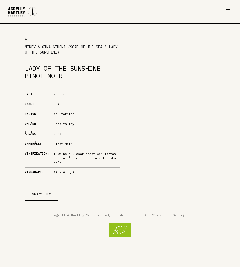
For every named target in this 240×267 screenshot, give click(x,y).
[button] (229, 11)
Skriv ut (41, 194)
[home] (22, 12)
